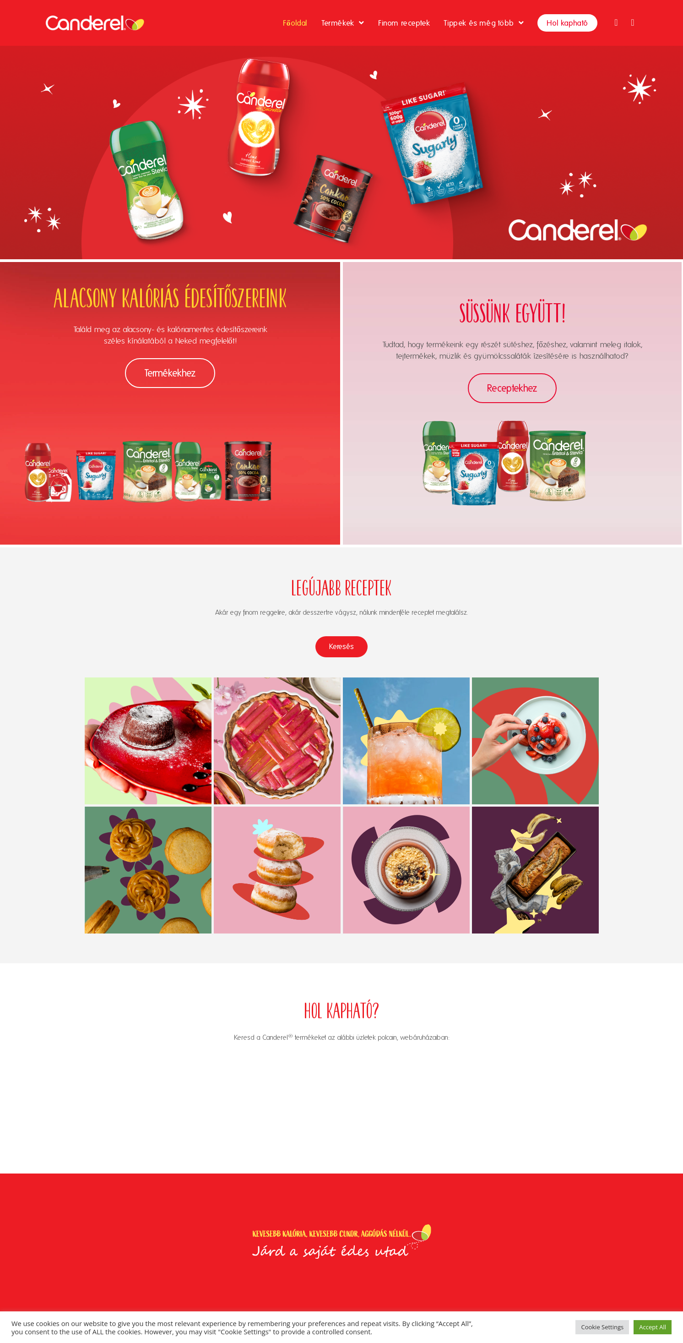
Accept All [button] (652, 1327)
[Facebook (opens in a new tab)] (616, 22)
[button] (170, 373)
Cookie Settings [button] (602, 1327)
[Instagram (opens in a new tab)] (632, 22)
